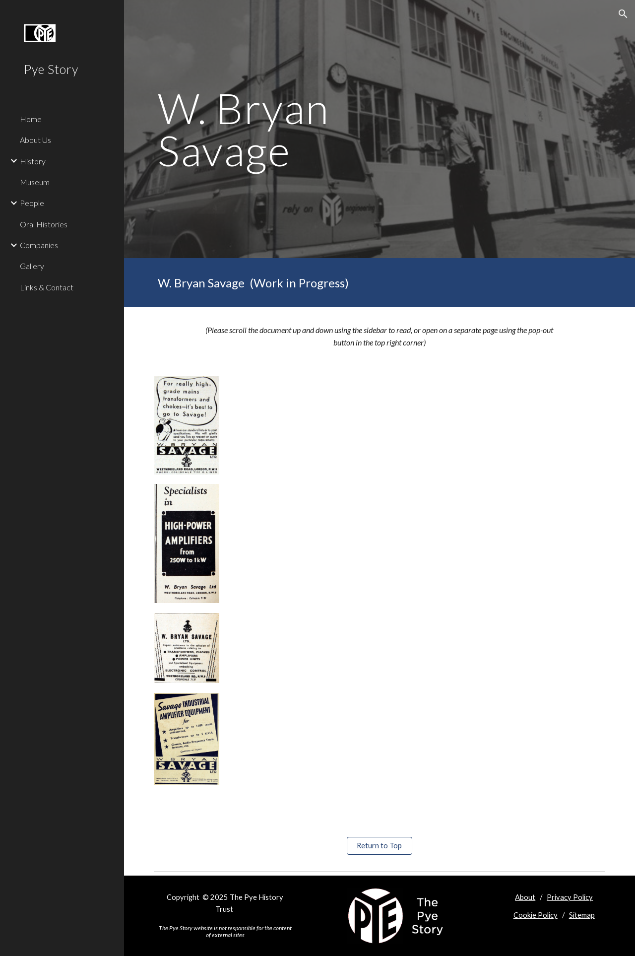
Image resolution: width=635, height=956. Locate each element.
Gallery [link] (32, 266)
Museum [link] (35, 182)
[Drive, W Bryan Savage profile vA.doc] (418, 594)
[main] (302, 129)
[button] (623, 14)
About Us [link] (35, 139)
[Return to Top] (379, 845)
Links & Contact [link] (46, 287)
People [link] (32, 202)
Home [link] (31, 119)
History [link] (33, 161)
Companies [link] (39, 245)
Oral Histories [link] (43, 224)
